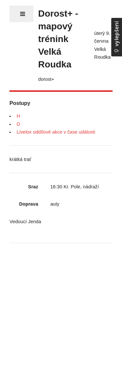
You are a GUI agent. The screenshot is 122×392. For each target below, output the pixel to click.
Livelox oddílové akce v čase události (56, 132)
